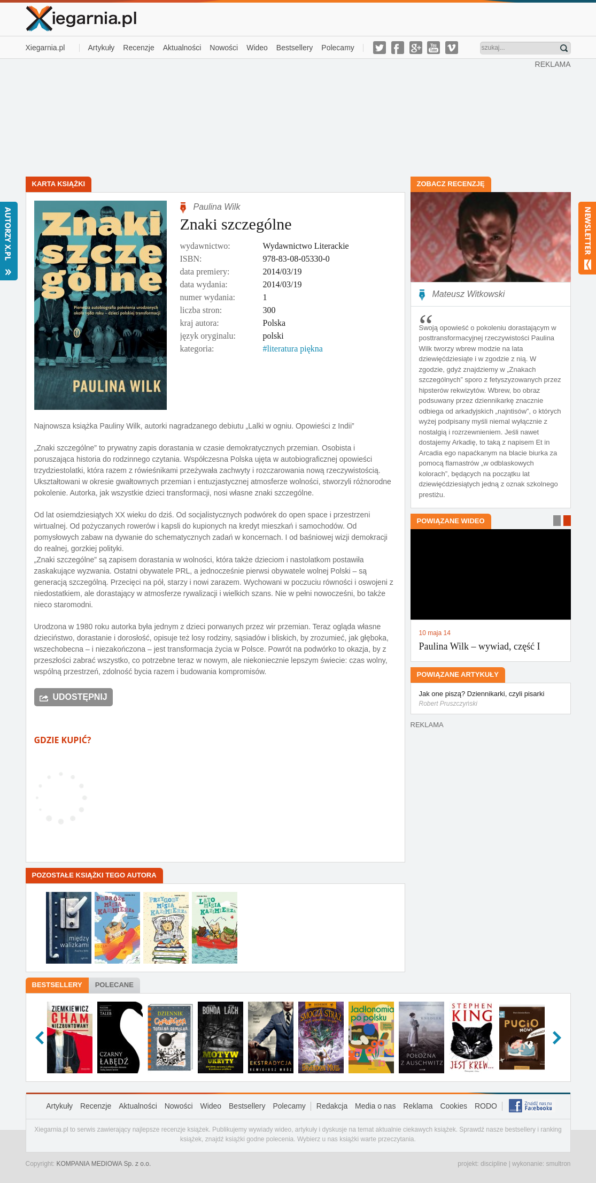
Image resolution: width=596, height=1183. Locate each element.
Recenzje (138, 47)
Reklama (417, 1106)
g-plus (415, 47)
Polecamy (337, 47)
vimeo (451, 47)
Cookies (453, 1106)
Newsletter (587, 238)
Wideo (257, 47)
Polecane (114, 985)
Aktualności (182, 47)
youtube (433, 47)
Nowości (224, 47)
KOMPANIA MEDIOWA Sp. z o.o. (104, 1163)
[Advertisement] (280, 116)
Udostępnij (80, 696)
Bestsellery (294, 47)
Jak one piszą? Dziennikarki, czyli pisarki (490, 699)
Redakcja (331, 1106)
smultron (558, 1163)
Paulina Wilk (217, 206)
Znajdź (564, 48)
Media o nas (375, 1106)
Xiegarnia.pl (45, 47)
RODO (486, 1106)
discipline (494, 1163)
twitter (379, 47)
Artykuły (101, 47)
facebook (397, 47)
